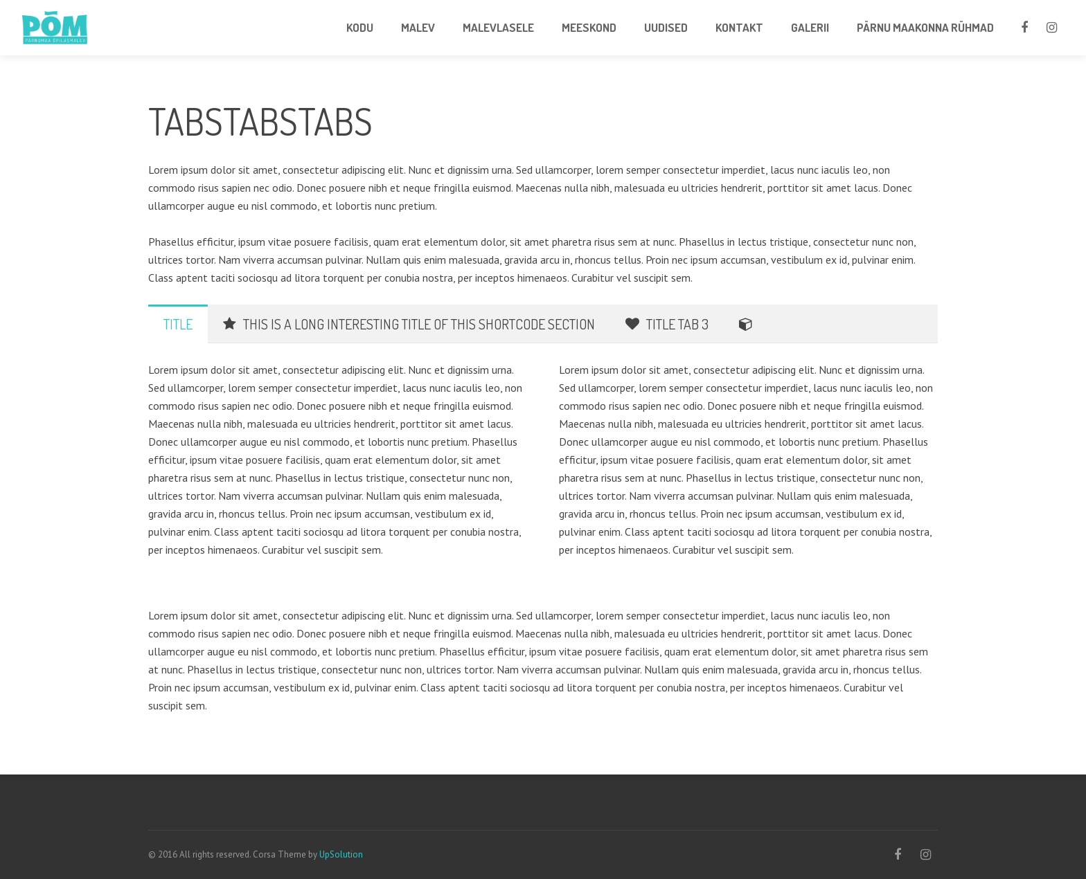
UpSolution (341, 854)
